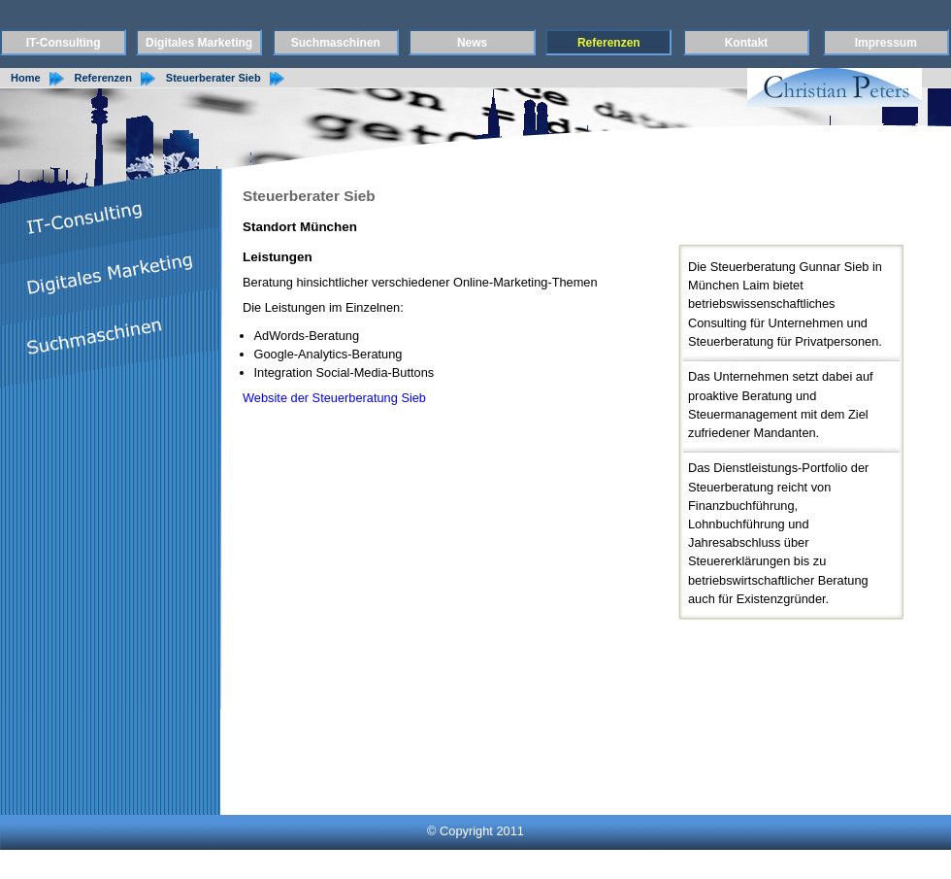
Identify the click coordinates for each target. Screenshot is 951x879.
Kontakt (747, 43)
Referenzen (608, 43)
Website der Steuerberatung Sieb (334, 397)
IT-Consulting (63, 43)
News (472, 43)
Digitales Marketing (199, 43)
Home (26, 78)
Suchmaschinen (335, 43)
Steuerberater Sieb (213, 78)
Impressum (886, 43)
